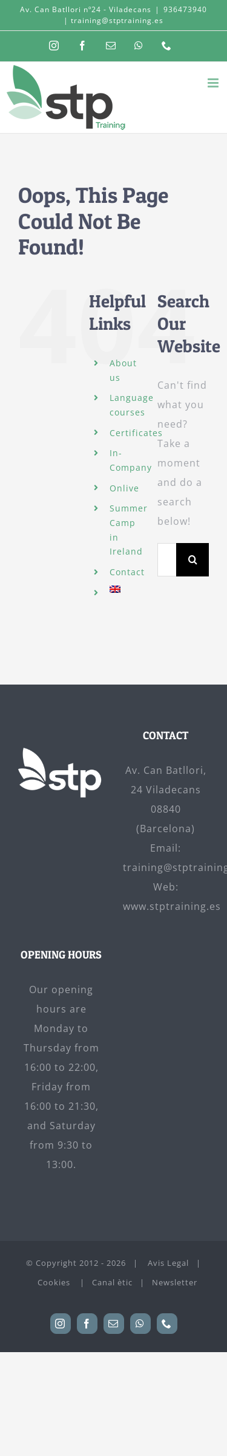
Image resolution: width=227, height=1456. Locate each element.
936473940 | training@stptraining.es (135, 15)
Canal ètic (112, 1282)
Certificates (136, 433)
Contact (127, 572)
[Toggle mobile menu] (214, 83)
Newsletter (174, 1282)
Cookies (55, 1282)
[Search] (192, 559)
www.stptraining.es (172, 906)
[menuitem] (124, 589)
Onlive (124, 488)
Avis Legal (168, 1262)
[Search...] (166, 559)
